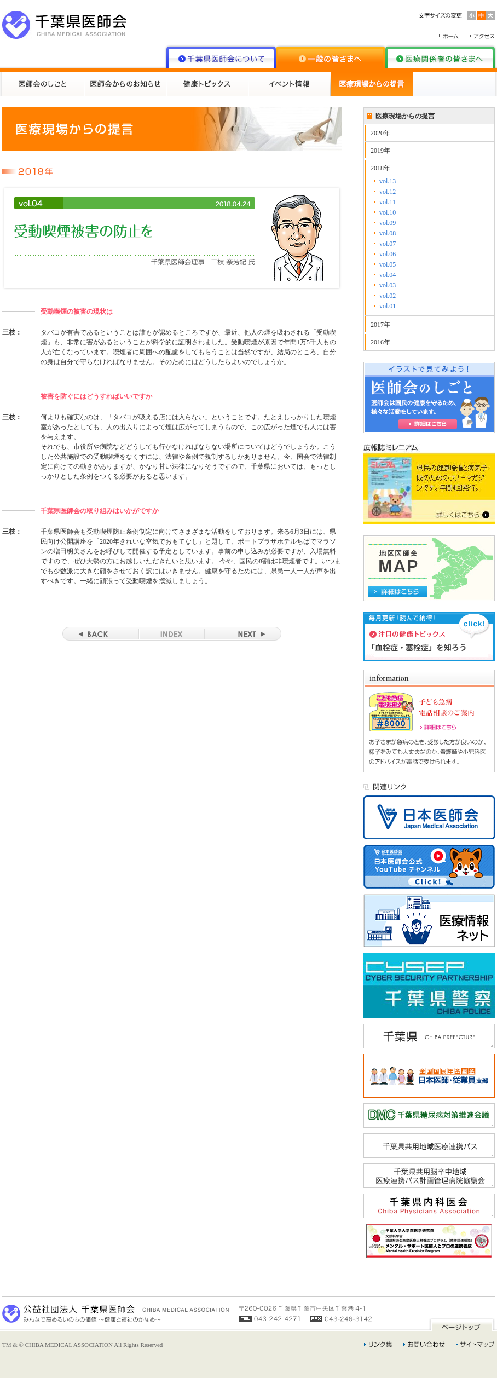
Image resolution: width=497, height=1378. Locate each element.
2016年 (380, 342)
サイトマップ (475, 1344)
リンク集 (378, 1344)
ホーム (449, 36)
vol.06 (387, 254)
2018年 (380, 168)
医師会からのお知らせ (125, 84)
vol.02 (387, 295)
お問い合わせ (424, 1344)
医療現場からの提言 (372, 84)
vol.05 (387, 264)
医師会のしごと (43, 84)
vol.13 (387, 181)
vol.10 (387, 212)
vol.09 (387, 223)
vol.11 (387, 202)
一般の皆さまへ (330, 57)
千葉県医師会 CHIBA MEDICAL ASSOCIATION (64, 25)
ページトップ (462, 1324)
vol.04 (387, 275)
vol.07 (387, 243)
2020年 (380, 133)
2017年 (380, 324)
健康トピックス (207, 84)
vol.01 (387, 306)
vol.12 (387, 191)
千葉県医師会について (221, 57)
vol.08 (387, 233)
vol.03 (387, 285)
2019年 (380, 150)
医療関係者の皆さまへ (440, 57)
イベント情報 (289, 84)
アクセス (482, 36)
